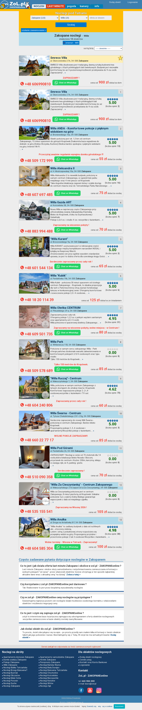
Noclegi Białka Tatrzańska (15, 667)
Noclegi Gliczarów (11, 675)
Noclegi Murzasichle (49, 678)
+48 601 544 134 (36, 268)
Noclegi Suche (10, 683)
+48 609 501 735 (36, 334)
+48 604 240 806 (36, 405)
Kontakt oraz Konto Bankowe (93, 662)
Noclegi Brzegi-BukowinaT (15, 670)
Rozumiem (119, 706)
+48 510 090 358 (36, 477)
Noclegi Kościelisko (49, 675)
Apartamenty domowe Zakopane (18, 657)
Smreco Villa (58, 57)
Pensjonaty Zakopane (50, 662)
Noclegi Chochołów (49, 672)
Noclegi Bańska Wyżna (50, 665)
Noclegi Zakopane (11, 686)
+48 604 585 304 (36, 548)
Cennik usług (85, 659)
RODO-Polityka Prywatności (71, 698)
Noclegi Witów (46, 683)
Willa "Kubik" (58, 275)
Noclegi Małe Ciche (12, 678)
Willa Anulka (58, 519)
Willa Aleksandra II (62, 168)
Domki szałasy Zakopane (14, 659)
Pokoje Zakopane (11, 662)
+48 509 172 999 (36, 160)
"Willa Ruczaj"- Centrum (65, 378)
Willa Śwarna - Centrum (65, 413)
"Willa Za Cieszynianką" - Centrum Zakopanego (81, 484)
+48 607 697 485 (36, 194)
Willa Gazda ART (61, 202)
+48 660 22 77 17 (37, 440)
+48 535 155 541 (36, 511)
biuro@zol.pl (90, 683)
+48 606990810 (35, 84)
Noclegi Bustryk (10, 672)
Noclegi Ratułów (47, 680)
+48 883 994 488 (36, 231)
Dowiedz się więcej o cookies (99, 706)
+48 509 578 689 (36, 371)
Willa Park (56, 341)
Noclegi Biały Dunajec (49, 667)
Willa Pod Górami (61, 448)
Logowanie (85, 665)
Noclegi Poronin (10, 680)
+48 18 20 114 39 (37, 300)
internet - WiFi (71, 42)
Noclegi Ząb (45, 686)
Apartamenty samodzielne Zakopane (57, 657)
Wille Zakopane (10, 665)
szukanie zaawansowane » (34, 30)
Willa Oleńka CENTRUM (65, 307)
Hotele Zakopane (48, 659)
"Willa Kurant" (59, 239)
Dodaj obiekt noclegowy (91, 657)
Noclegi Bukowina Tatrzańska (53, 670)
